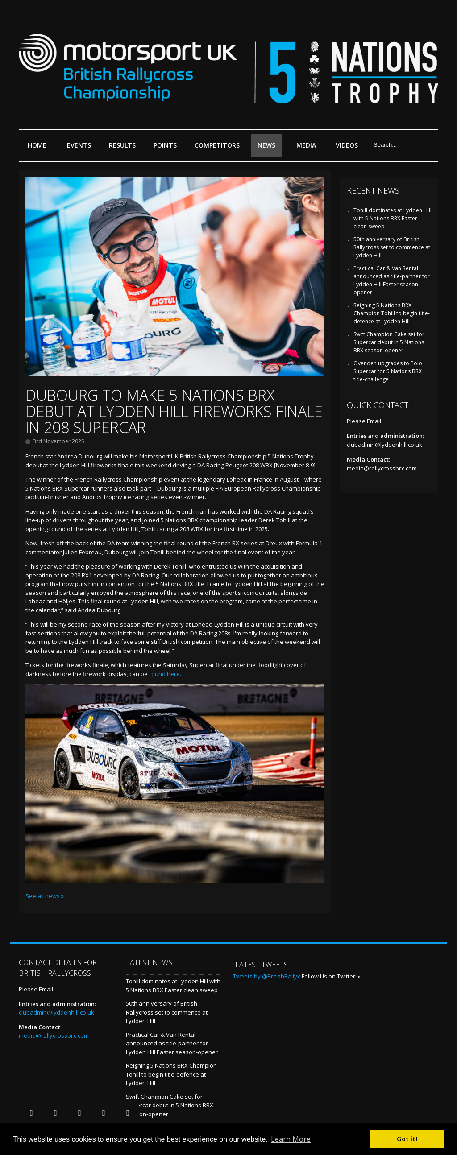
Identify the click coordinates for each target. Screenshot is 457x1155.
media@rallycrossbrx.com (382, 468)
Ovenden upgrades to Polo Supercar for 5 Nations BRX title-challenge (387, 371)
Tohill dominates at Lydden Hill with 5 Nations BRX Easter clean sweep (392, 218)
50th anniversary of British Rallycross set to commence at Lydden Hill (391, 247)
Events (81, 149)
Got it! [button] (407, 1138)
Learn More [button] (291, 1139)
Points (167, 149)
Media (306, 145)
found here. (165, 674)
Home (37, 145)
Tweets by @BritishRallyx (266, 976)
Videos (347, 145)
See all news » (44, 896)
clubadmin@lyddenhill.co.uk (384, 445)
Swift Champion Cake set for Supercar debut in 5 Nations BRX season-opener (388, 342)
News (266, 145)
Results (124, 149)
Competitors (217, 145)
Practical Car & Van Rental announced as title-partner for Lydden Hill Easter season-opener (391, 280)
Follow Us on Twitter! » (331, 976)
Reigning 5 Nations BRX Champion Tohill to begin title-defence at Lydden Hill (391, 313)
